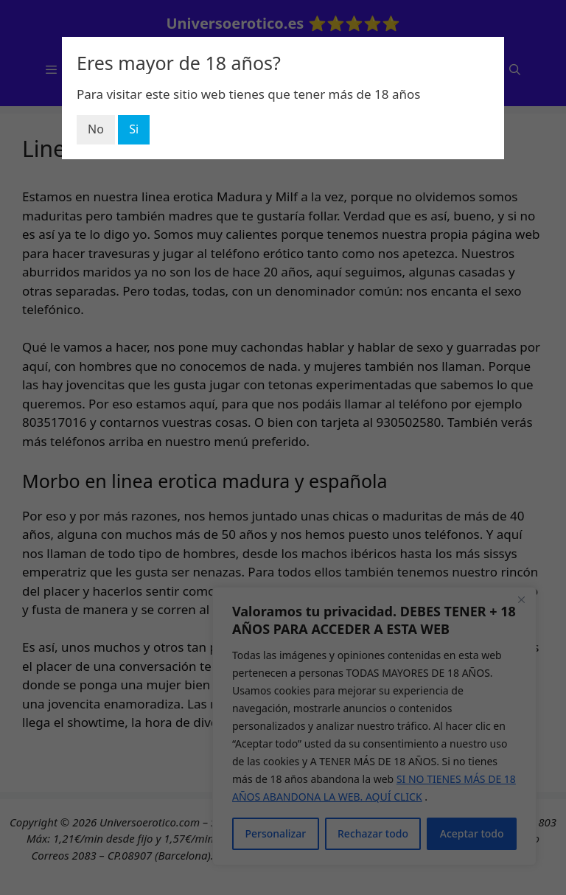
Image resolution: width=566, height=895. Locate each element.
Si (134, 129)
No (96, 129)
